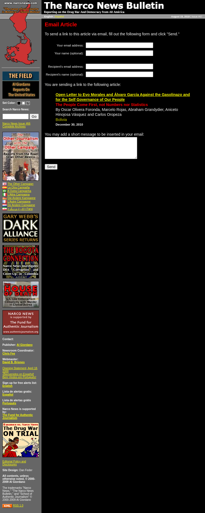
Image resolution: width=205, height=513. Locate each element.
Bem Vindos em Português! (19, 377)
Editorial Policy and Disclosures (14, 463)
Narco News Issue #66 (16, 123)
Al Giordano (25, 344)
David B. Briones (13, 362)
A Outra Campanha (19, 190)
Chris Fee (8, 353)
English (7, 385)
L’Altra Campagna (19, 194)
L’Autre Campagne (19, 201)
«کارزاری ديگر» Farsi (20, 208)
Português (9, 403)
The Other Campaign (21, 183)
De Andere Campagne (21, 205)
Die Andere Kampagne (22, 198)
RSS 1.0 (18, 505)
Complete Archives (13, 126)
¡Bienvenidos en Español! (18, 374)
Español (59, 16)
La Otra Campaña (19, 187)
